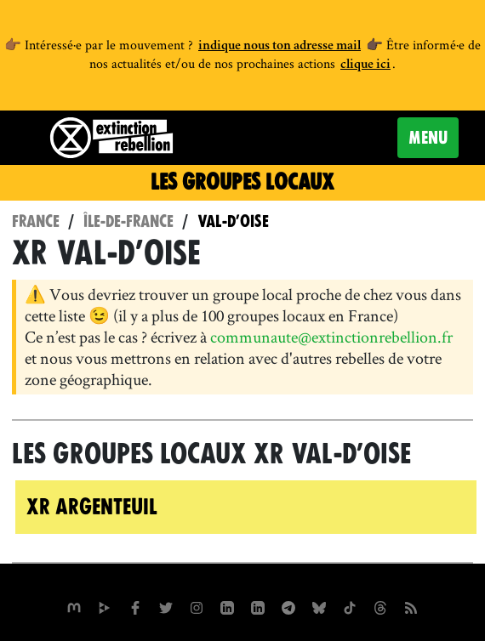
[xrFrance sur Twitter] (166, 605)
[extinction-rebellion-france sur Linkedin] (258, 605)
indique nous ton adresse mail (279, 47)
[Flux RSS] (411, 605)
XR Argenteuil (92, 506)
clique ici (365, 65)
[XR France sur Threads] (380, 605)
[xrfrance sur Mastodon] (74, 605)
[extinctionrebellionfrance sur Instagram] (196, 605)
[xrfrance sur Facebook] (135, 605)
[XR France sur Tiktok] (350, 605)
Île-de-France (128, 221)
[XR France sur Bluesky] (319, 605)
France (36, 221)
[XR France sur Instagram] (288, 605)
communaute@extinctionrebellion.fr (331, 337)
